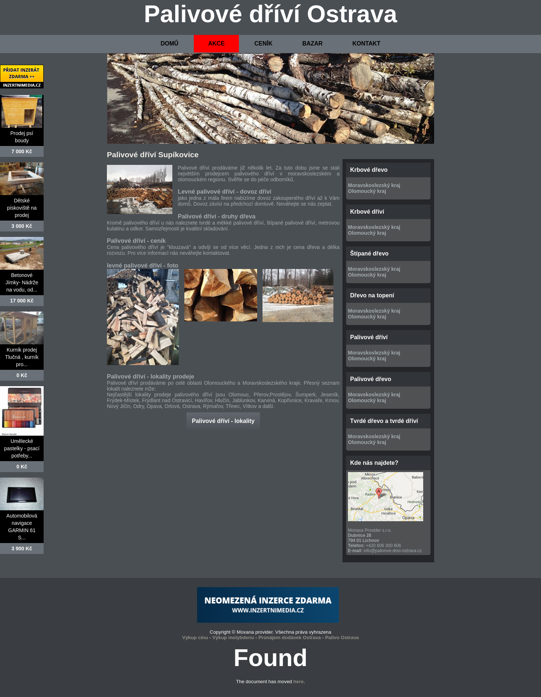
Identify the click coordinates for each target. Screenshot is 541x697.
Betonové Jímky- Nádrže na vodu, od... (21, 282)
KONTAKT (366, 43)
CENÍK (264, 43)
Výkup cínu (195, 637)
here (298, 681)
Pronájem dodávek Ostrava (290, 637)
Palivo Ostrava (342, 637)
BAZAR (312, 43)
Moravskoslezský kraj (374, 185)
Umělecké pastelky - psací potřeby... (21, 448)
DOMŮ (170, 43)
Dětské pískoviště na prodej (22, 208)
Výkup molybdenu (233, 637)
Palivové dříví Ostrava (270, 13)
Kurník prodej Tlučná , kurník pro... (22, 357)
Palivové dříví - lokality (223, 421)
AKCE (216, 43)
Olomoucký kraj (367, 191)
